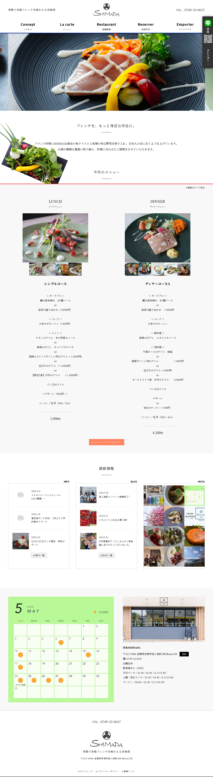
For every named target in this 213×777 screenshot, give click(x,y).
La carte (67, 26)
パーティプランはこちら (107, 442)
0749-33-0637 (194, 10)
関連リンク (129, 771)
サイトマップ (86, 771)
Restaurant (106, 26)
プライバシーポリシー (108, 771)
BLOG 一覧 (107, 555)
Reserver (146, 26)
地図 (184, 654)
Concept (28, 26)
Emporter (185, 26)
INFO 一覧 (39, 555)
